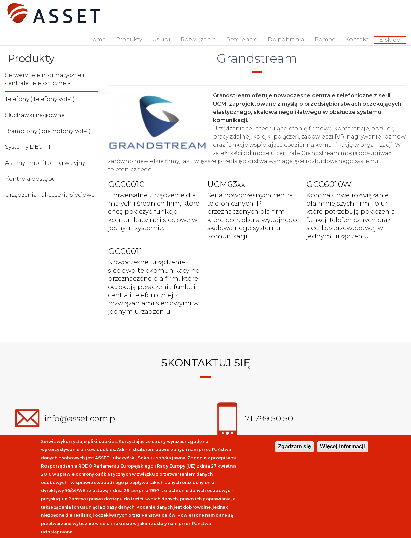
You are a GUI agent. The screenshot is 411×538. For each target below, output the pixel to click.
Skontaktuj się (205, 362)
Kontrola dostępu (30, 178)
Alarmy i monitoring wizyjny (45, 163)
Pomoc (325, 39)
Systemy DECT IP (29, 147)
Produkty (129, 39)
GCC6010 (126, 184)
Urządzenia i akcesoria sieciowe (50, 195)
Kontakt (357, 39)
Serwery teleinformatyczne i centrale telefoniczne (44, 79)
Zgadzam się (294, 446)
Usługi (161, 39)
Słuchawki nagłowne (35, 115)
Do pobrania (286, 39)
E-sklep (389, 40)
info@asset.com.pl (80, 419)
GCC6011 (125, 251)
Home (97, 39)
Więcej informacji (342, 446)
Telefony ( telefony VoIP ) (40, 99)
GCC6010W (329, 184)
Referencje (241, 39)
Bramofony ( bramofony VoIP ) (48, 131)
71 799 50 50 (269, 419)
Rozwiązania (198, 39)
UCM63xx (226, 184)
